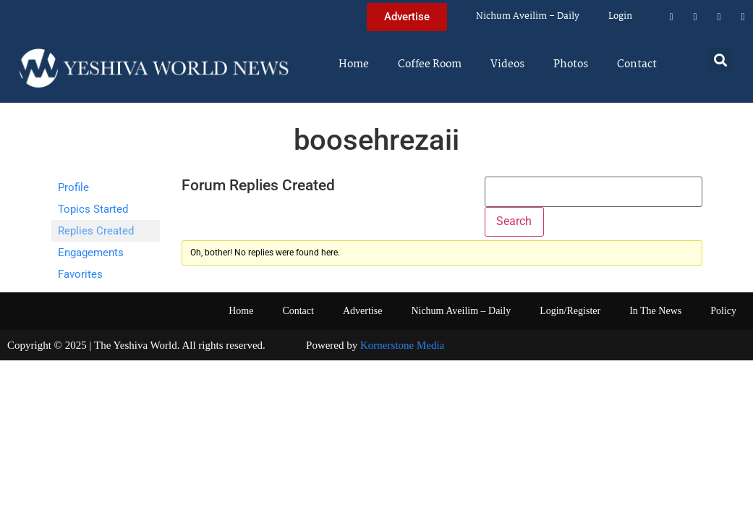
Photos (570, 64)
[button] (721, 60)
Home (354, 64)
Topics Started (93, 209)
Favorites (80, 274)
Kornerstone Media (402, 345)
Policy (723, 310)
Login (620, 16)
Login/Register (570, 310)
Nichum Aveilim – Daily (527, 16)
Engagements (91, 252)
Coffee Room (429, 64)
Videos (507, 64)
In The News (655, 310)
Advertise (362, 310)
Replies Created (96, 230)
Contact (637, 64)
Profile (73, 187)
